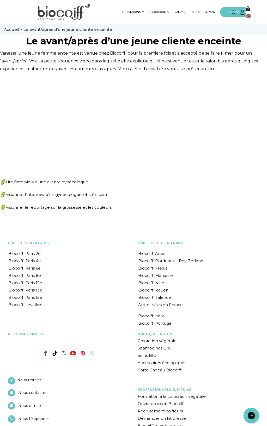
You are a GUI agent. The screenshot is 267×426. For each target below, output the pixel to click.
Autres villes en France (160, 304)
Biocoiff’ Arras (151, 253)
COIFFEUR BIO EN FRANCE (162, 243)
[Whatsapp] (92, 353)
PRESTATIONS (133, 12)
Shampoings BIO (154, 348)
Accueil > (13, 29)
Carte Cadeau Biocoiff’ (160, 369)
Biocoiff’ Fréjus (152, 268)
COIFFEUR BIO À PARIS (28, 243)
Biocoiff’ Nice (151, 282)
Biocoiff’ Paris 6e (24, 268)
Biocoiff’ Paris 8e (24, 275)
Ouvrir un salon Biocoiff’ (161, 403)
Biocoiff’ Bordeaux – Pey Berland (170, 260)
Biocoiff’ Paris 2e (24, 253)
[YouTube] (73, 353)
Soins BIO (147, 355)
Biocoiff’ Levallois (25, 304)
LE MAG (210, 12)
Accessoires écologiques (162, 362)
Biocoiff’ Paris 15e (25, 297)
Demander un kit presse (162, 418)
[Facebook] (45, 352)
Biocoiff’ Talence (154, 297)
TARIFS (194, 12)
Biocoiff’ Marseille (155, 275)
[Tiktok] (54, 353)
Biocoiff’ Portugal (155, 323)
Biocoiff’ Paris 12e (25, 282)
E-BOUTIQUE (159, 12)
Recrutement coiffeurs (160, 411)
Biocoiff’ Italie (151, 315)
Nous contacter (32, 392)
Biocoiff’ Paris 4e (24, 260)
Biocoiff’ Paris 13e (25, 290)
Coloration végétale (157, 340)
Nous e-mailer (31, 405)
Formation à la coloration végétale (172, 396)
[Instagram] (83, 352)
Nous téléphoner (33, 418)
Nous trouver (29, 380)
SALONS (180, 12)
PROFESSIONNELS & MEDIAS (165, 389)
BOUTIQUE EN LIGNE (156, 334)
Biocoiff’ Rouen (153, 290)
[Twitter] (63, 352)
